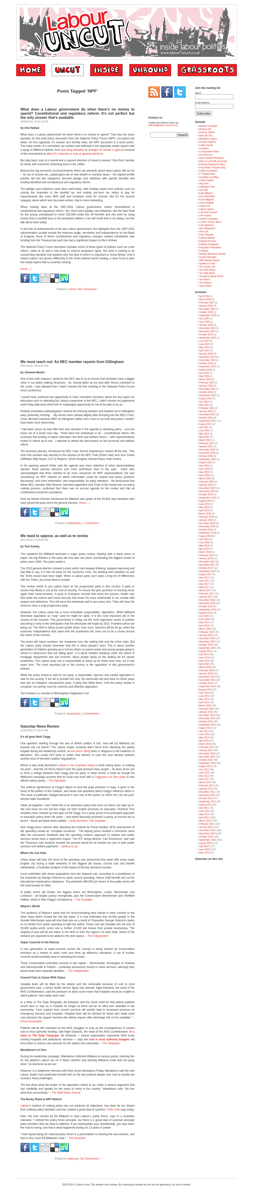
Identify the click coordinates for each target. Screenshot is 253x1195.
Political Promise (207, 241)
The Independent (98, 936)
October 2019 (206, 494)
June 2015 (204, 657)
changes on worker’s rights (104, 149)
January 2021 (206, 446)
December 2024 (207, 328)
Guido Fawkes (206, 180)
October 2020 (206, 456)
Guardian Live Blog (209, 177)
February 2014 (206, 708)
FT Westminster (207, 174)
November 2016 (207, 603)
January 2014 (206, 712)
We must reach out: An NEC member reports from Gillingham (72, 362)
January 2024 (206, 353)
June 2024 (204, 344)
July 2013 (204, 731)
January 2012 (206, 788)
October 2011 (206, 798)
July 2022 (204, 401)
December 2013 (207, 715)
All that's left (205, 129)
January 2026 (206, 306)
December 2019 (207, 488)
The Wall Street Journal (66, 1092)
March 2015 (205, 667)
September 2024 (207, 338)
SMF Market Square (209, 260)
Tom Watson (205, 282)
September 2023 (207, 366)
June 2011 (204, 811)
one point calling (80, 751)
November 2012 (207, 756)
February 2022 (206, 408)
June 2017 (204, 581)
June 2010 (204, 849)
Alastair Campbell (208, 126)
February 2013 (206, 747)
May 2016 (204, 622)
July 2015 (204, 654)
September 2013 (207, 724)
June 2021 (204, 430)
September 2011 (207, 801)
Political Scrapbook (209, 244)
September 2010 (207, 840)
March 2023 (205, 379)
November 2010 (207, 833)
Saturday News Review (40, 726)
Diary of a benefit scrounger (213, 161)
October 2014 (206, 683)
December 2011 (207, 792)
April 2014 (204, 702)
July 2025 (204, 318)
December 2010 (207, 830)
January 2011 (206, 827)
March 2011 (205, 820)
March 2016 (205, 629)
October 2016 (206, 606)
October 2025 (206, 312)
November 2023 (207, 360)
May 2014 (204, 699)
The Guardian (84, 899)
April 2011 (204, 817)
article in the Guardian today (76, 765)
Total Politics (205, 286)
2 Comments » (91, 713)
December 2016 (207, 600)
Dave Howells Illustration (211, 158)
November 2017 (207, 565)
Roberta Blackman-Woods (212, 254)
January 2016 (206, 635)
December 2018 (207, 523)
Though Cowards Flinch (211, 276)
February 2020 (206, 481)
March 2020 (205, 478)
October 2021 (206, 417)
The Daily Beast (207, 270)
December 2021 (207, 414)
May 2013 (204, 737)
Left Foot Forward (208, 212)
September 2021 (207, 421)
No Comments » (88, 289)
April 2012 (204, 779)
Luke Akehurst (206, 225)
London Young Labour (210, 222)
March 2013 (205, 744)
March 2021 (205, 440)
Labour (25, 1105)
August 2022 (205, 398)
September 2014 (207, 686)
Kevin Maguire (206, 199)
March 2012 (205, 782)
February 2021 (206, 443)
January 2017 (206, 597)
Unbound (72, 1158)
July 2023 (204, 373)
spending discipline (72, 149)
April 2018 (204, 549)
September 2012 (207, 763)
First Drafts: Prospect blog (212, 167)
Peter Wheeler (206, 234)
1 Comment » (91, 523)
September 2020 (207, 459)
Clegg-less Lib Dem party (110, 777)
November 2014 (207, 680)
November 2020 (207, 453)
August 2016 (205, 613)
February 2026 (206, 302)
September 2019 (207, 497)
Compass (204, 148)
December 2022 (207, 389)
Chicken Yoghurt (207, 142)
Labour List (204, 206)
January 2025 (206, 325)
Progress (203, 250)
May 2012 (204, 776)
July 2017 (204, 577)
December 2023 (207, 357)
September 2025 (207, 315)
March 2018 (205, 552)
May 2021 (204, 433)
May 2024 (204, 347)
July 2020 (204, 465)
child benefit (112, 877)
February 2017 (206, 593)
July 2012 (204, 769)
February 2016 (206, 632)
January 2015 (206, 673)
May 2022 (204, 405)
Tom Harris (204, 279)
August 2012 (205, 766)
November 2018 (207, 526)
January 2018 (206, 558)
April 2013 (204, 740)
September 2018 (207, 533)
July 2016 (204, 616)
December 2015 (207, 638)
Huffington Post (207, 186)
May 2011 (204, 814)
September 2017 (207, 571)
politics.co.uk (70, 846)
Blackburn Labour (208, 139)
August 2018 (205, 536)
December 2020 (207, 449)
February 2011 (206, 824)
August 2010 (205, 843)
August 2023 (205, 369)
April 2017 (204, 587)
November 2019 (207, 491)
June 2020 (204, 469)
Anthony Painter (207, 132)
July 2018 (204, 539)
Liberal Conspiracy (208, 218)
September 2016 (207, 609)
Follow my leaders (208, 171)
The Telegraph (111, 1043)
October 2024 (206, 334)
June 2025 (204, 322)
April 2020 (204, 475)
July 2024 (204, 341)
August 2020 (205, 462)
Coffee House (206, 145)
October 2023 (206, 363)
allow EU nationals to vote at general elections (75, 153)
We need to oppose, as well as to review (54, 536)
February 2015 (206, 670)
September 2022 (207, 395)
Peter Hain (113, 1109)
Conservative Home (209, 151)
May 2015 (204, 661)
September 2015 (207, 648)
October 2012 (206, 760)
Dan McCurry (206, 155)
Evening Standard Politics (212, 164)
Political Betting (207, 238)
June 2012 (204, 772)
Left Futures (205, 215)
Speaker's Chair (207, 263)
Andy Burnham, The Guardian (88, 820)
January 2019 (206, 520)
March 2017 (205, 590)
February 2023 (206, 382)
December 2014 (207, 677)
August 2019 (205, 501)
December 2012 (207, 753)
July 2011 (204, 808)
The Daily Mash (207, 273)
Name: (198, 93)
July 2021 (204, 427)
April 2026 (204, 296)
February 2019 (206, 517)
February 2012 (206, 785)
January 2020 (206, 485)
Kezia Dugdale (206, 202)
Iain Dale (203, 190)
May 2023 (204, 376)
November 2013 (207, 718)
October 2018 (206, 529)
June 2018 (204, 542)
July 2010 (204, 846)
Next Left (203, 231)
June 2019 (204, 504)
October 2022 (206, 392)
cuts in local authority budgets (109, 1039)
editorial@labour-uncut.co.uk (162, 125)
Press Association (31, 1021)
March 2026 (205, 299)
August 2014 (205, 689)
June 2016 (204, 619)
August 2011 (205, 804)
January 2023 (206, 385)
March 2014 (205, 705)
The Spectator (57, 780)
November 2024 (207, 331)
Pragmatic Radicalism (210, 247)
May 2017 (204, 584)
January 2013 (206, 750)
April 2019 (204, 510)
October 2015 (206, 645)
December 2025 (207, 309)
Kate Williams (206, 193)
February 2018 (206, 555)
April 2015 (204, 664)
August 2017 (205, 574)
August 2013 (205, 728)
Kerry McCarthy (207, 196)
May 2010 (204, 852)
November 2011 (207, 795)
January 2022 (206, 411)
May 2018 (204, 545)
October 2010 (206, 836)
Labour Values (206, 209)
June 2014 (204, 696)
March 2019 (205, 513)
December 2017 (207, 561)
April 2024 (204, 350)
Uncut (72, 289)
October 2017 (206, 568)
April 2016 (204, 625)
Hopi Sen (204, 183)
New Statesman (207, 228)
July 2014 (204, 693)
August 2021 (205, 424)
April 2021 (204, 437)
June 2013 (204, 734)
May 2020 (204, 472)
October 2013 (206, 721)
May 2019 (204, 507)
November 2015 (207, 641)
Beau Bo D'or (206, 135)
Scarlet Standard (207, 257)
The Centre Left (207, 266)
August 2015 (205, 651)
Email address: (202, 102)
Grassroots (74, 523)
